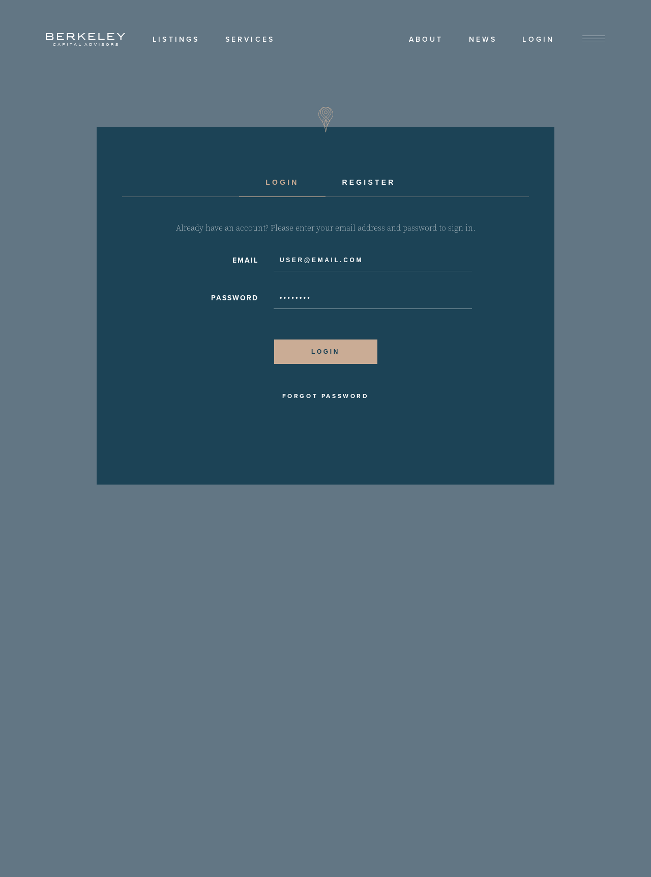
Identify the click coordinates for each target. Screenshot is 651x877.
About (426, 39)
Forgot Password (325, 396)
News (483, 39)
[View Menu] (593, 39)
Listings (176, 39)
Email (245, 260)
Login (538, 39)
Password (234, 298)
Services (250, 39)
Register (368, 182)
